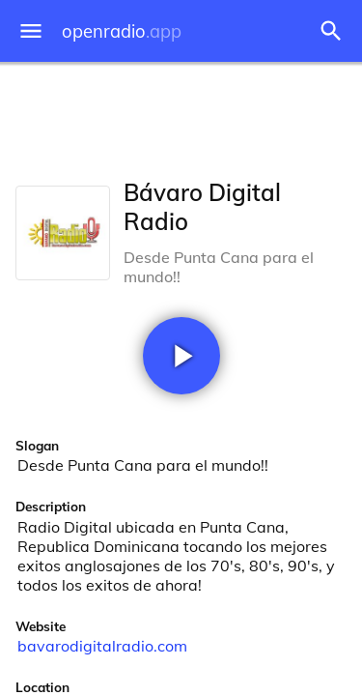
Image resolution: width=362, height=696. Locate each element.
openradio (121, 31)
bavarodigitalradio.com (102, 645)
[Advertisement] (181, 116)
